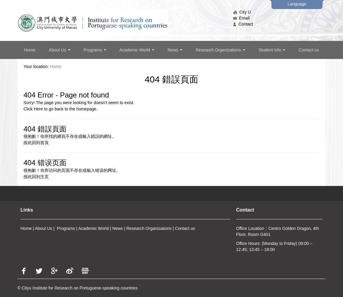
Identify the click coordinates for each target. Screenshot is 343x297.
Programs (95, 50)
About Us (59, 50)
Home (29, 50)
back (58, 109)
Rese (131, 228)
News (175, 50)
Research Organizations (220, 50)
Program (65, 228)
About (40, 228)
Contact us (309, 50)
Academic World (136, 50)
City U (242, 12)
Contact (243, 24)
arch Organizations (154, 228)
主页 (44, 176)
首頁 (44, 142)
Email (241, 18)
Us (49, 228)
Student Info (271, 50)
